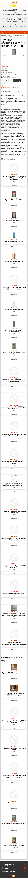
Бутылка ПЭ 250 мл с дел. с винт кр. (14, 673)
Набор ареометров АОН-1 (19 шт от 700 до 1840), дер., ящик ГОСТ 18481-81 (14, 615)
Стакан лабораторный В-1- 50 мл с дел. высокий (14, 846)
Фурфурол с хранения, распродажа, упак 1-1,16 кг (14, 511)
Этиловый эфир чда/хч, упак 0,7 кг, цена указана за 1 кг (14, 380)
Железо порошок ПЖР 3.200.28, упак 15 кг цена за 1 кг (14, 435)
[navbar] (24, 32)
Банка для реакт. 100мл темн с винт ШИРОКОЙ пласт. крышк (14, 694)
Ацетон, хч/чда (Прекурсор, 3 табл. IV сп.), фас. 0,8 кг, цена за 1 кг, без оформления (14, 178)
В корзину (16, 81)
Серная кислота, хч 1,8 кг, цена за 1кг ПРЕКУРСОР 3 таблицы (14, 288)
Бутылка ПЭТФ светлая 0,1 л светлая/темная (14, 331)
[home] (2, 32)
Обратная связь (20, 26)
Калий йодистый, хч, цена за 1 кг (14, 593)
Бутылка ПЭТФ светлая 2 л (14, 309)
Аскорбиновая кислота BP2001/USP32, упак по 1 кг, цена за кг (14, 643)
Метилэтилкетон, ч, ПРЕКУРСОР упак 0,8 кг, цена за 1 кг (14, 407)
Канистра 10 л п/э (14, 803)
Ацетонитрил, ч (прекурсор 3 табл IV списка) (14, 462)
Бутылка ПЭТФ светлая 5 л (14, 241)
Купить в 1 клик (5, 76)
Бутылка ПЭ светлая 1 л (14, 220)
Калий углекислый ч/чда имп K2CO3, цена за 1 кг (14, 566)
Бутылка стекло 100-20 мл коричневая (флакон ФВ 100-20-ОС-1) (14, 484)
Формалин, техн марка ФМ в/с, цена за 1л (14, 748)
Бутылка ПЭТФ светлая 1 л (14, 261)
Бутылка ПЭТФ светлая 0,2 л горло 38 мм (14, 353)
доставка (4, 68)
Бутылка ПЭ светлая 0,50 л (14, 200)
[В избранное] (3, 84)
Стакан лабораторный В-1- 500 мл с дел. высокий (14, 824)
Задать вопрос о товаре (8, 74)
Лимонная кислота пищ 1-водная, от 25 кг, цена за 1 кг (14, 539)
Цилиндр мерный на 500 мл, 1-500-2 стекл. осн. (14, 721)
